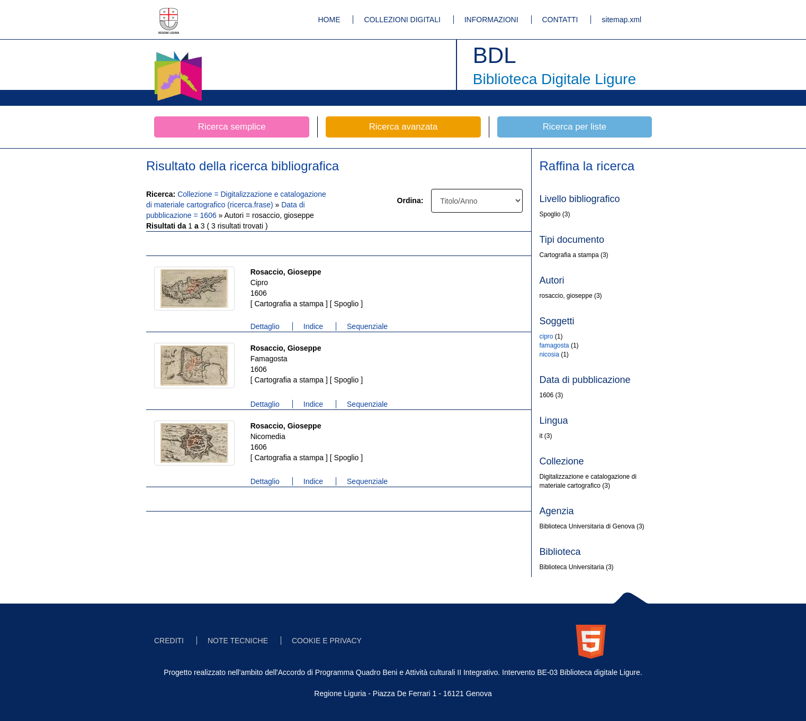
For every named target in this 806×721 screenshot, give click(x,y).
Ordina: (410, 200)
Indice (313, 326)
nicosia (549, 354)
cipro (546, 336)
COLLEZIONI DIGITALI (402, 19)
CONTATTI (560, 19)
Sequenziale (367, 326)
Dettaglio (265, 326)
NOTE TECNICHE (238, 640)
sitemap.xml (621, 19)
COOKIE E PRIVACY (327, 640)
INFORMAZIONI (491, 19)
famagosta (554, 345)
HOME (329, 19)
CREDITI (169, 640)
